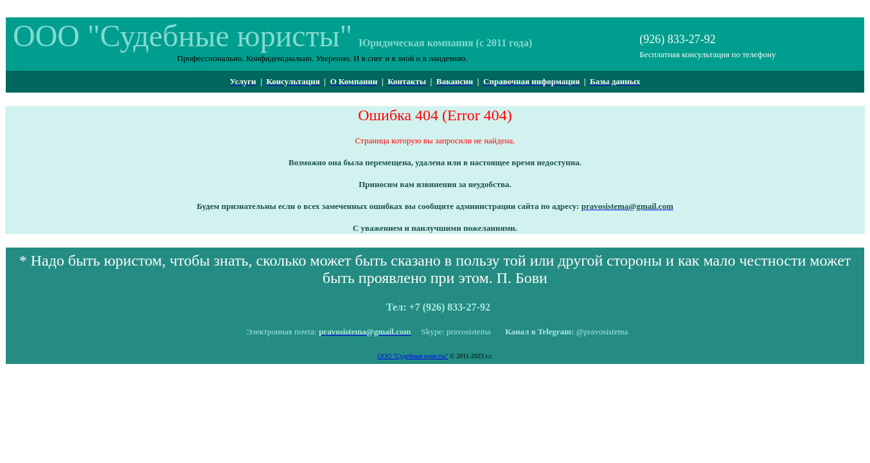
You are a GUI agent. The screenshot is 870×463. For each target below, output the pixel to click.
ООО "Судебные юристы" (412, 355)
